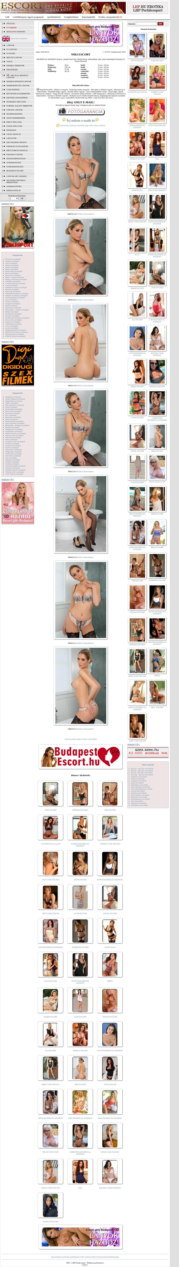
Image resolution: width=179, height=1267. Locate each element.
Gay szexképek (11, 300)
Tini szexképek (11, 458)
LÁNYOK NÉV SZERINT (16, 176)
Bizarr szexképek (11, 273)
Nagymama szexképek (13, 401)
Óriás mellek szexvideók (140, 795)
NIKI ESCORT (80, 1084)
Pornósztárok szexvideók (140, 799)
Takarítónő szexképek (13, 450)
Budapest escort (15, 171)
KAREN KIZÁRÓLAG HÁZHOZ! (80, 845)
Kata (80, 1188)
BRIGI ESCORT (157, 547)
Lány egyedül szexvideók (140, 787)
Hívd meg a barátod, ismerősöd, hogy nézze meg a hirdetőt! (80, 125)
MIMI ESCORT (157, 514)
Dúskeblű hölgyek (16, 102)
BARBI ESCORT (50, 1017)
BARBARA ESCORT (80, 947)
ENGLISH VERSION (19, 39)
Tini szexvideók (137, 801)
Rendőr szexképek (12, 427)
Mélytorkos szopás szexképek (16, 332)
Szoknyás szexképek (13, 446)
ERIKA (110, 981)
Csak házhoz (13, 90)
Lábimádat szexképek (13, 324)
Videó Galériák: (148, 765)
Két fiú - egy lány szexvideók (142, 771)
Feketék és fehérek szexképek (16, 295)
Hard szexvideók (137, 783)
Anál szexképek (11, 263)
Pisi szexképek (10, 415)
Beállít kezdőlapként (72, 1257)
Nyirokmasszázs (14, 167)
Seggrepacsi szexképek (14, 429)
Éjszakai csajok (14, 154)
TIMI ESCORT (110, 810)
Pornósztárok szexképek (14, 421)
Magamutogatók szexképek (15, 330)
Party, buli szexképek (13, 411)
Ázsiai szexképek (11, 267)
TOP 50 (9, 61)
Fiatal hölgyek (14, 126)
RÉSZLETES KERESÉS (15, 32)
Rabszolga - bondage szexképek (17, 425)
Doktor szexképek (12, 289)
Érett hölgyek (14, 122)
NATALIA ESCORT (50, 1222)
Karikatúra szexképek (13, 314)
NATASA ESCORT (110, 1017)
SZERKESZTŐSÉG (14, 186)
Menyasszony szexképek (14, 334)
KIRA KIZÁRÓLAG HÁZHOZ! (110, 1118)
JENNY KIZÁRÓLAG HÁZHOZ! (110, 880)
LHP (7, 17)
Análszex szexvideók (139, 777)
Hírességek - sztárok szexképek (17, 310)
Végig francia (13, 134)
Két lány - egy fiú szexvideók (142, 775)
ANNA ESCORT (137, 387)
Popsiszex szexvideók (139, 797)
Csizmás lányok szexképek (15, 283)
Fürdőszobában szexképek (15, 298)
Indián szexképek (11, 312)
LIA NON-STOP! (80, 913)
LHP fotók (11, 138)
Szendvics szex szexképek (15, 441)
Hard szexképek (11, 306)
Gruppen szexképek (12, 304)
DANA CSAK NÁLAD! (110, 1152)
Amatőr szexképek (12, 261)
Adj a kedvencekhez (88, 1257)
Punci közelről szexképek (14, 423)
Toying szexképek (12, 464)
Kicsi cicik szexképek (13, 320)
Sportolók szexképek (13, 437)
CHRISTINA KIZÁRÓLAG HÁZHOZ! (80, 1153)
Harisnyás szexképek (13, 308)
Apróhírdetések (54, 17)
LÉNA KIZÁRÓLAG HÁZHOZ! (50, 1118)
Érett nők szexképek (13, 291)
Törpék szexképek (12, 462)
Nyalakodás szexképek (14, 409)
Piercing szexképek (12, 413)
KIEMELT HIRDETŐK (15, 66)
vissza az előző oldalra (73, 739)
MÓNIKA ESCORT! (80, 810)
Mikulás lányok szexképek (15, 336)
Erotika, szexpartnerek (108, 17)
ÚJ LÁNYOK (11, 49)
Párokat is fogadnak (17, 146)
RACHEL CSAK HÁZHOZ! (110, 1188)
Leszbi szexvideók (138, 791)
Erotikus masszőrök (17, 98)
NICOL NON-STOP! (51, 1152)
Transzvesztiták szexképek (15, 466)
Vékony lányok (14, 110)
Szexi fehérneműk (15, 118)
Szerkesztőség (102, 1257)
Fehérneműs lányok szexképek (16, 293)
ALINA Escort (110, 947)
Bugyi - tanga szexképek (14, 277)
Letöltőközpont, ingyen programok (28, 17)
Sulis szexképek (11, 439)
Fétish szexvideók (137, 779)
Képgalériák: (18, 255)
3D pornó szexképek (13, 259)
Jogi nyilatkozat (57, 1257)
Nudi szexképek (11, 407)
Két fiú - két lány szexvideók (142, 773)
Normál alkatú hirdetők (19, 106)
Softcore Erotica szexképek (15, 433)
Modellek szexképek (13, 397)
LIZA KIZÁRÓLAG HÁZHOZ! (51, 947)
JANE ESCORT (51, 810)
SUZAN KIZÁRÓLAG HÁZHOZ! (80, 982)
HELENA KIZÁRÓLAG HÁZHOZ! (157, 643)
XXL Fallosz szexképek (14, 474)
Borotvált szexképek (13, 275)
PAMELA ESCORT (80, 1051)
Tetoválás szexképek (13, 456)
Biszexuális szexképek (13, 271)
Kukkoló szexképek (12, 322)
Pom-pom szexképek (13, 417)
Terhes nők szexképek (13, 454)
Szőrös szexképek (12, 448)
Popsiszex (11, 130)
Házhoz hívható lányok (18, 81)
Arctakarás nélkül (16, 142)
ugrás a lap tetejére (90, 739)
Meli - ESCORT (157, 707)
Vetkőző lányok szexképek (15, 470)
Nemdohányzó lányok (18, 85)
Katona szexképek (12, 316)
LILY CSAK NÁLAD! (50, 880)
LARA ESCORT (80, 1017)
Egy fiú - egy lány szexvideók (142, 769)
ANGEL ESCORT (110, 913)
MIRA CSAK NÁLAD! (51, 1084)
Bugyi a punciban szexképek (16, 279)
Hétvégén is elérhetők (18, 94)
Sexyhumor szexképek (13, 431)
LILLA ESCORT (50, 981)
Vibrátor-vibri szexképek (14, 472)
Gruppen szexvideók (138, 781)
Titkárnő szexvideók (138, 803)
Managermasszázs (16, 158)
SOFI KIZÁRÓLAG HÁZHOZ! (80, 1118)
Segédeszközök (14, 114)
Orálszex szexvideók (138, 793)
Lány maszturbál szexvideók (141, 789)
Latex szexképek (11, 326)
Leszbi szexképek (12, 328)
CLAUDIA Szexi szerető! (50, 844)
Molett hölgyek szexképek (15, 399)
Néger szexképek (11, 403)
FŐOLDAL (10, 23)
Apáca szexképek (11, 265)
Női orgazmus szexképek (14, 405)
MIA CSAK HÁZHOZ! (157, 190)
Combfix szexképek (12, 281)
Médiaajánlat (114, 1257)
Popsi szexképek (11, 419)
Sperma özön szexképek (14, 435)
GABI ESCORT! (157, 60)
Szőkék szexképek (12, 443)
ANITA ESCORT (80, 880)
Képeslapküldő (88, 17)
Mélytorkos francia (17, 150)
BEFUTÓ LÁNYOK (14, 57)
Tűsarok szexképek (12, 468)
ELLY (137, 255)
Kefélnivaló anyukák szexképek (17, 318)
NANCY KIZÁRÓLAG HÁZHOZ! (137, 708)
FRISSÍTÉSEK (12, 70)
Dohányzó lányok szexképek (16, 287)
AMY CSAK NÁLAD (50, 913)
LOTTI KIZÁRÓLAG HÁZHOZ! (110, 1051)
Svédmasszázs (13, 163)
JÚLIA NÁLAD (110, 1084)
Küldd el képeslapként (85, 214)
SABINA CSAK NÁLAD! (110, 844)
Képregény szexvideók (139, 785)
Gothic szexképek (12, 302)
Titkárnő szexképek (12, 460)
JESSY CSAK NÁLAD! (51, 1188)
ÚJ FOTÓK (10, 53)
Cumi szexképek (11, 285)
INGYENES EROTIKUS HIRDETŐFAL (15, 181)
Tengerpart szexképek (13, 452)
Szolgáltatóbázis (71, 17)
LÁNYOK (10, 45)
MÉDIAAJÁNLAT (13, 190)
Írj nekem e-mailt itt (81, 120)
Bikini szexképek (11, 269)
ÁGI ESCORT (50, 1051)
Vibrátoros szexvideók (139, 805)
